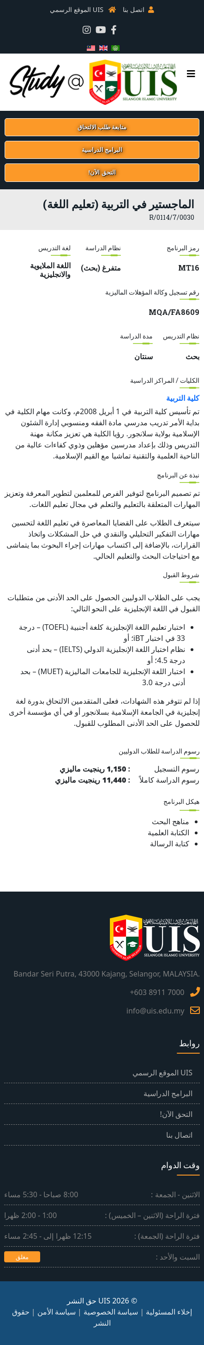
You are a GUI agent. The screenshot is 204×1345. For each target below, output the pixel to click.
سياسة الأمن (56, 1312)
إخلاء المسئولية (169, 1312)
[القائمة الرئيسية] (193, 74)
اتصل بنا (133, 9)
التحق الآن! (176, 1114)
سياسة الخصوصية (111, 1312)
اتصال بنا (179, 1135)
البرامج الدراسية (168, 1093)
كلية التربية (182, 398)
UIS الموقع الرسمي (76, 9)
